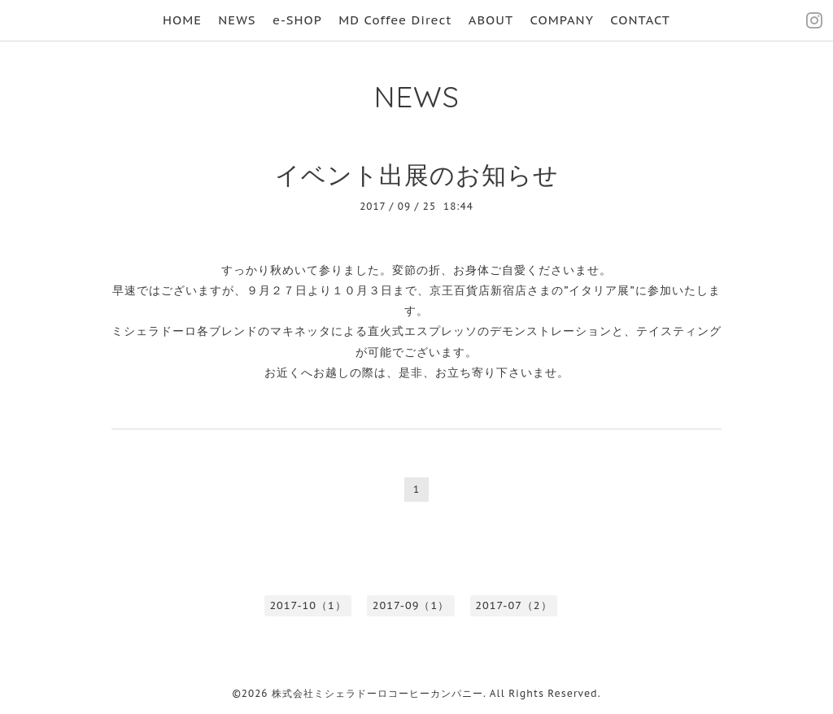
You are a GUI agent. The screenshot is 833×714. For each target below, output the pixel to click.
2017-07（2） (513, 605)
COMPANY (561, 20)
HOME (182, 20)
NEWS (236, 20)
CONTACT (640, 20)
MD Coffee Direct (394, 20)
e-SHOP (297, 20)
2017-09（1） (411, 605)
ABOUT (491, 20)
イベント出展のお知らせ (417, 174)
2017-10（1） (307, 605)
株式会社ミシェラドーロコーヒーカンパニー (377, 693)
